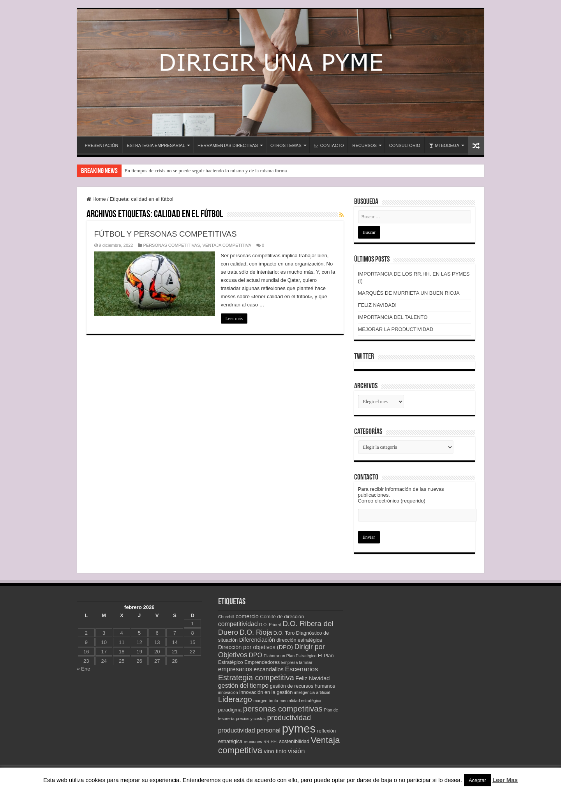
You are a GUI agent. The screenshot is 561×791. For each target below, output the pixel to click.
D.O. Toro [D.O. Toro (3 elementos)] (284, 633)
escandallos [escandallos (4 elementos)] (269, 669)
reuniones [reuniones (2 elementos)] (253, 741)
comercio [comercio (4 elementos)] (247, 616)
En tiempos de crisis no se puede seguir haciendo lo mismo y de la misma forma (206, 170)
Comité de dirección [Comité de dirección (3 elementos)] (282, 616)
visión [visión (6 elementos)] (296, 751)
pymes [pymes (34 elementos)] (299, 728)
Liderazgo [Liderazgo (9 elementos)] (235, 699)
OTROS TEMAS (286, 145)
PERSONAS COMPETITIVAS (171, 245)
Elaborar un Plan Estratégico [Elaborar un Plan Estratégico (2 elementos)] (290, 655)
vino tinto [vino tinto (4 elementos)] (275, 751)
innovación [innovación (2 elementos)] (228, 692)
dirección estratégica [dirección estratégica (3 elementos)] (299, 640)
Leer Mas (505, 780)
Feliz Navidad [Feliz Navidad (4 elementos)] (312, 678)
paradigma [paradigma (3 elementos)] (230, 710)
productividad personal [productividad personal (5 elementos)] (249, 730)
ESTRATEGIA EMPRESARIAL (156, 145)
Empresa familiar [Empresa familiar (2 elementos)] (296, 662)
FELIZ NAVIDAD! (377, 305)
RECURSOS (364, 145)
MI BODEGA (444, 145)
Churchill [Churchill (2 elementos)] (226, 616)
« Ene (83, 669)
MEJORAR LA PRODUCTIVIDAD (396, 329)
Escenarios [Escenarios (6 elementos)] (301, 669)
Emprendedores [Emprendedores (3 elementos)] (262, 662)
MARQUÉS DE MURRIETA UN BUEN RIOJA (409, 293)
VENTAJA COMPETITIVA (226, 245)
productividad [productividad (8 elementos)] (289, 717)
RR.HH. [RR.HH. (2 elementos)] (270, 741)
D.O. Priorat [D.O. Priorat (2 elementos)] (270, 624)
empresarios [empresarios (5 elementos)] (235, 669)
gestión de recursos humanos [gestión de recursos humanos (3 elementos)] (302, 686)
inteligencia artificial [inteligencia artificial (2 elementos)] (312, 692)
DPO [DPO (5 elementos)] (256, 655)
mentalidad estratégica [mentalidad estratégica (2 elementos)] (300, 700)
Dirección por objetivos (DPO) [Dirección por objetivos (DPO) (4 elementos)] (255, 647)
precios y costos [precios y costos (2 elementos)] (250, 718)
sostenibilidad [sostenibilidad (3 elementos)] (294, 741)
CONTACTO (329, 145)
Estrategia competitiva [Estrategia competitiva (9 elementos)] (256, 677)
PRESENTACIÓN (101, 145)
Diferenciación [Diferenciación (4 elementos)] (257, 640)
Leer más (234, 318)
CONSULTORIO (404, 145)
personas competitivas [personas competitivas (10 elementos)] (283, 708)
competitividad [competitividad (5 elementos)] (238, 624)
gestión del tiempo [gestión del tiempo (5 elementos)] (243, 685)
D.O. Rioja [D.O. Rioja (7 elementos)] (256, 632)
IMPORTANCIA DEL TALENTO (393, 317)
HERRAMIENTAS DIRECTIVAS (228, 145)
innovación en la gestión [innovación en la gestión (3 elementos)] (266, 692)
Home (96, 199)
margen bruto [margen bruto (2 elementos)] (265, 700)
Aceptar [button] (477, 780)
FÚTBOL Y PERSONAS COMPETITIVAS (165, 234)
